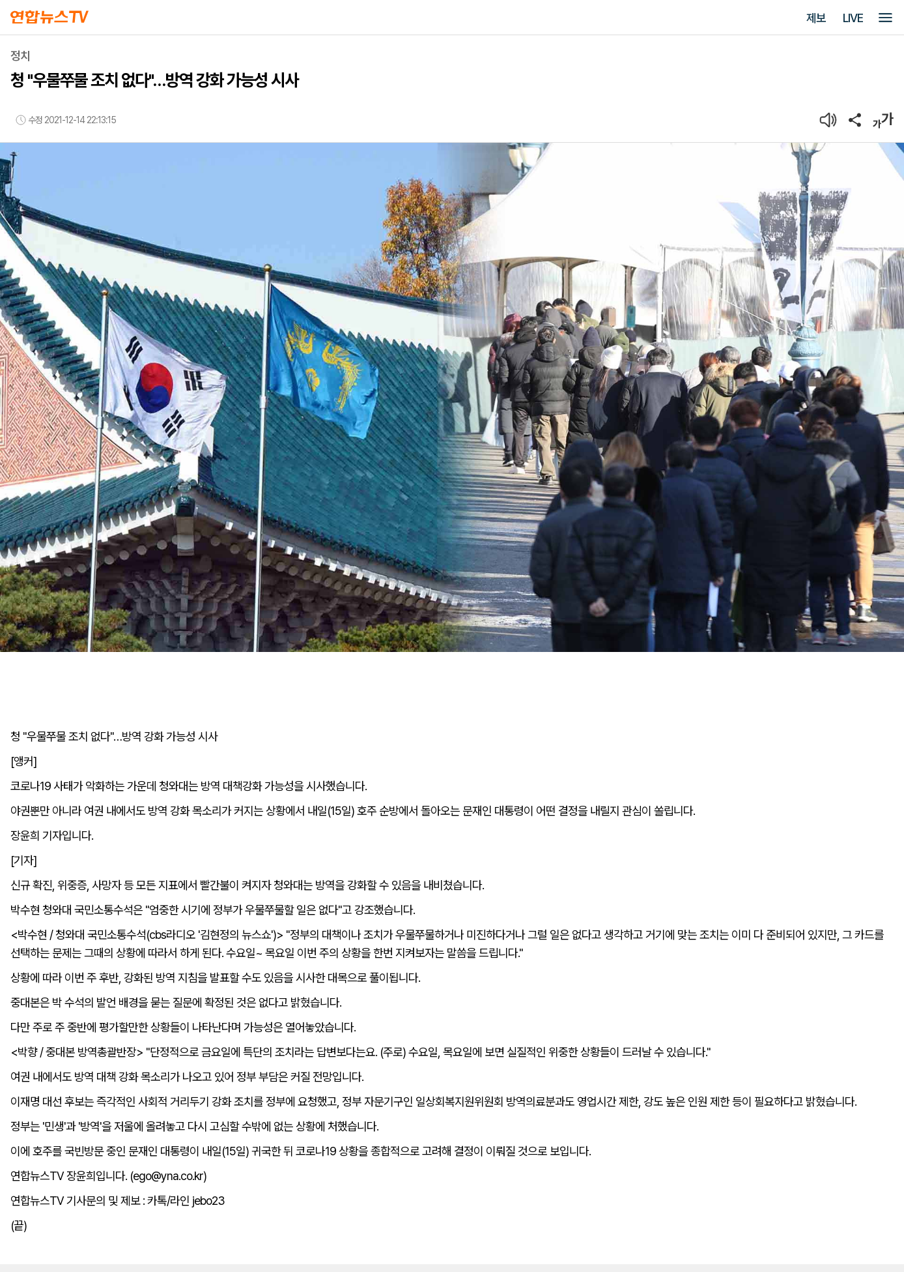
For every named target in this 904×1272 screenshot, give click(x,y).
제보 (816, 18)
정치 (20, 56)
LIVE (853, 18)
